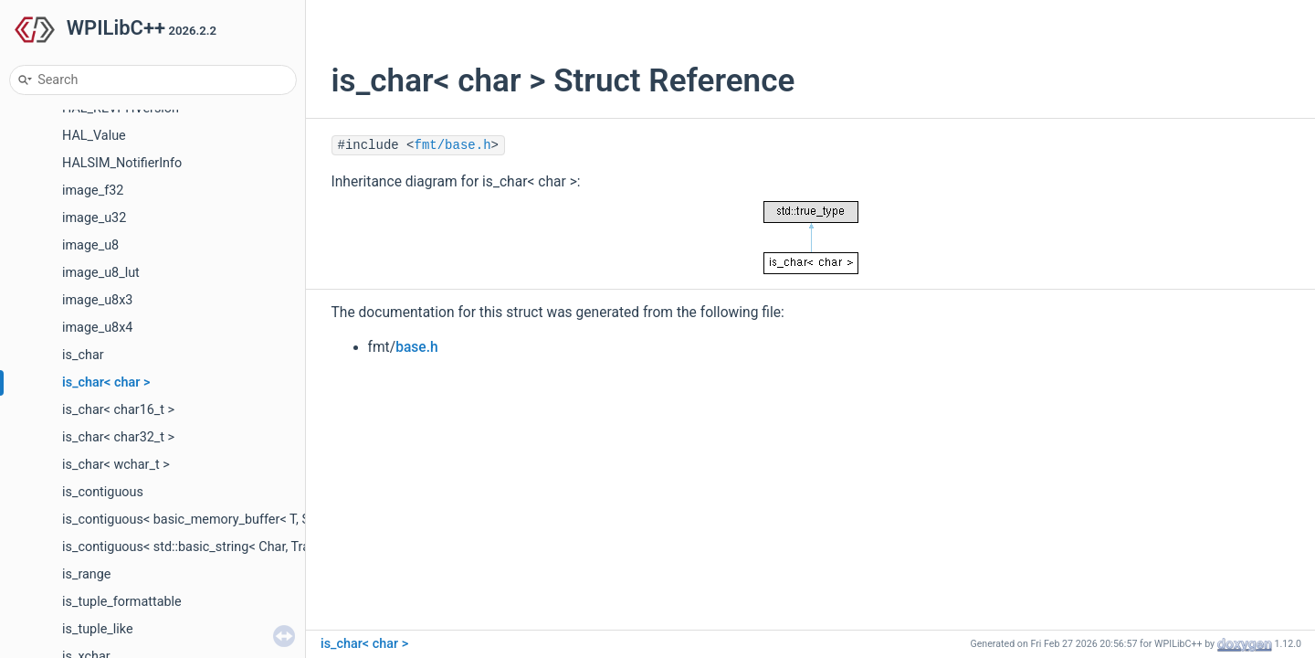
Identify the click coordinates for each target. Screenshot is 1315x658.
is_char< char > (106, 382)
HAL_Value (94, 135)
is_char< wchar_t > (116, 464)
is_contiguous (102, 492)
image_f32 (92, 190)
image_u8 (90, 245)
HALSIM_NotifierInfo (122, 163)
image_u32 (94, 218)
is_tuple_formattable (122, 602)
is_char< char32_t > (118, 437)
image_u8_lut (101, 273)
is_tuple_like (97, 629)
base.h (416, 347)
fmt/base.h (453, 145)
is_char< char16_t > (118, 410)
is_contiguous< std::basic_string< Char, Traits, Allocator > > (232, 547)
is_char (83, 355)
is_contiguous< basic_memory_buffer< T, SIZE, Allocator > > (234, 519)
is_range (86, 574)
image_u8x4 (97, 327)
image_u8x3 (97, 300)
